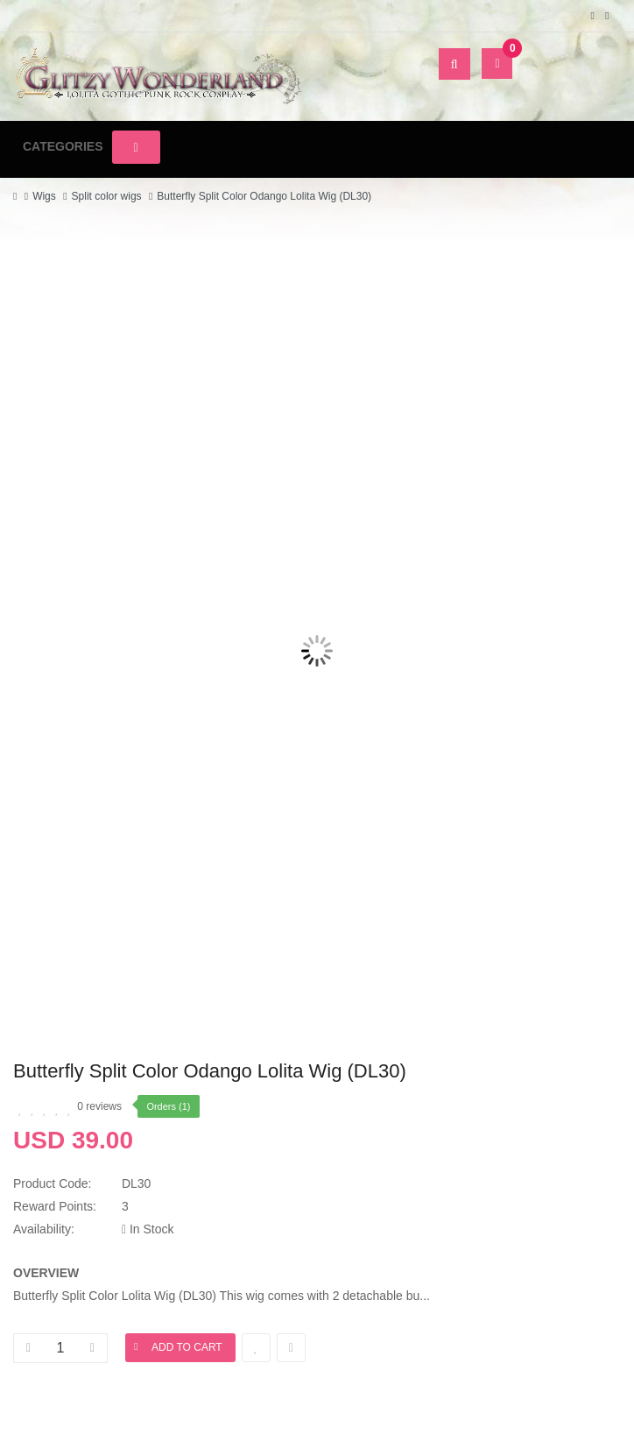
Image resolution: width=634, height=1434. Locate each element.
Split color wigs (107, 196)
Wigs (44, 196)
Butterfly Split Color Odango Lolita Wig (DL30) (264, 196)
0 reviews (99, 1106)
